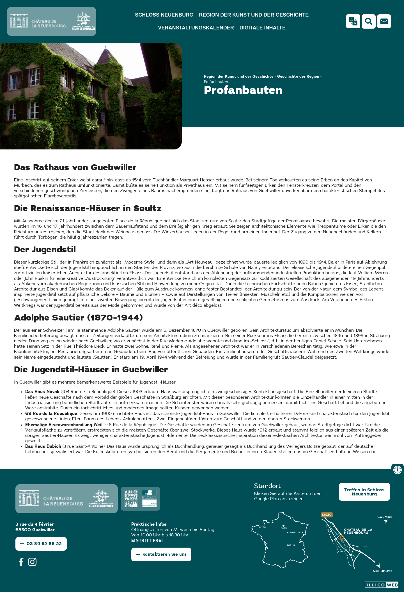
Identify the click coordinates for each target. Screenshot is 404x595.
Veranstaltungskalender (196, 28)
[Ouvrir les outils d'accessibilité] (397, 470)
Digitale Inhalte (263, 28)
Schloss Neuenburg (164, 15)
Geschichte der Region (298, 76)
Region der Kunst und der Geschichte (254, 15)
